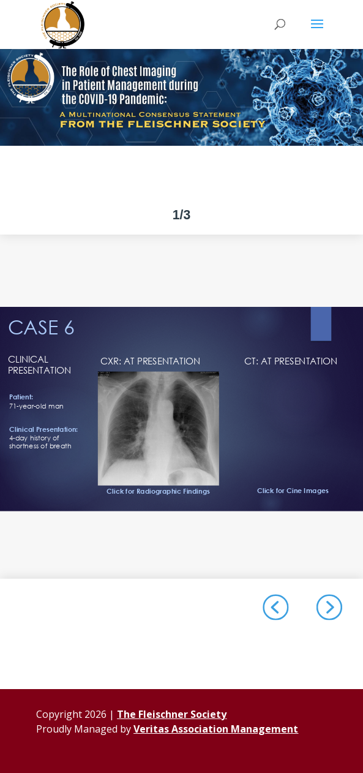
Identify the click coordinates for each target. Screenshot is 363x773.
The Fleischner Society (171, 714)
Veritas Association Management (215, 729)
